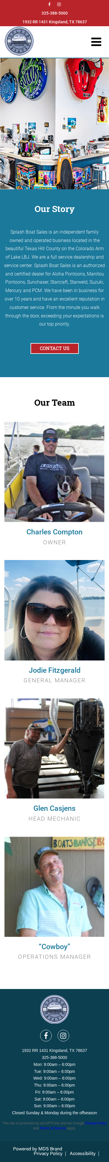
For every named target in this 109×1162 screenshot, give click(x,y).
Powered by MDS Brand (37, 1149)
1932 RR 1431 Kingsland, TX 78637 (54, 22)
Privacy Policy (96, 1123)
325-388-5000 (55, 13)
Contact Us (54, 348)
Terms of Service (53, 1128)
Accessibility (83, 1154)
